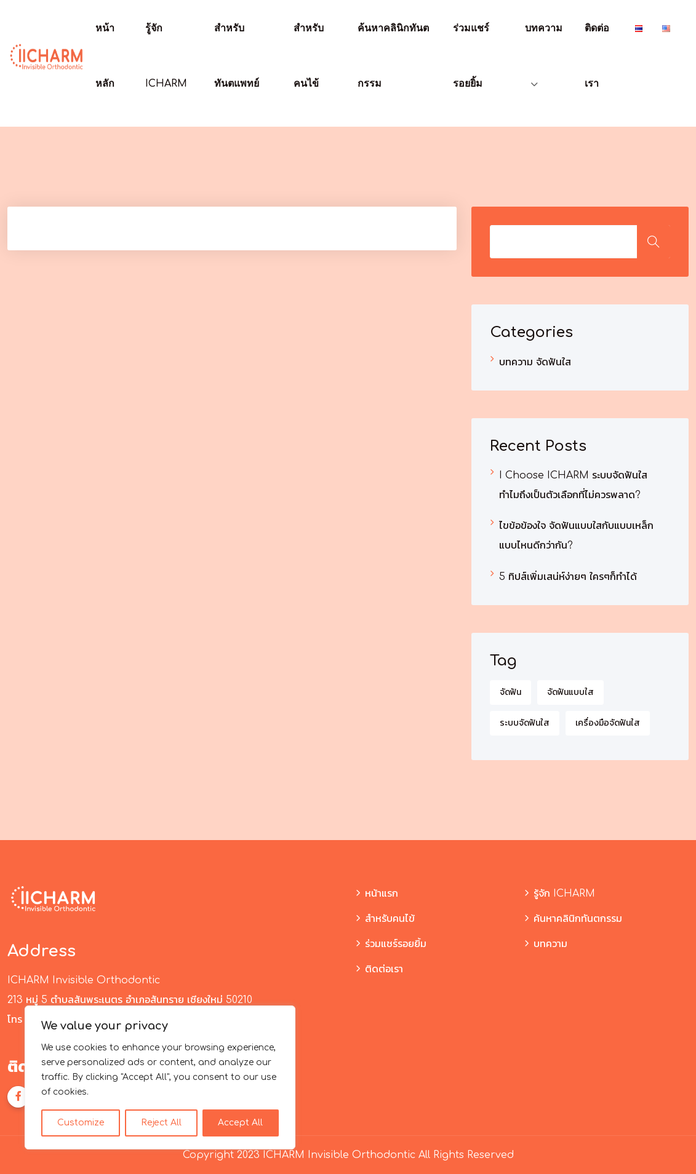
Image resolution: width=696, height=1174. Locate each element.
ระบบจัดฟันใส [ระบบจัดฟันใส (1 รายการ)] (525, 722)
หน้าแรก (381, 893)
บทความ (543, 28)
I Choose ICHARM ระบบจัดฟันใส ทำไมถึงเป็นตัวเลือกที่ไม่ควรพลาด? (573, 485)
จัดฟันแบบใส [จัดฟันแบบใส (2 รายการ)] (570, 692)
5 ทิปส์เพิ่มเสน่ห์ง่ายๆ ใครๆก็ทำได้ (568, 576)
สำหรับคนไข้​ (390, 918)
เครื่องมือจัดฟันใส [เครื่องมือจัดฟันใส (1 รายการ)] (607, 722)
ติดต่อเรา (384, 969)
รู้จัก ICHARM (564, 893)
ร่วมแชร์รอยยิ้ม (395, 944)
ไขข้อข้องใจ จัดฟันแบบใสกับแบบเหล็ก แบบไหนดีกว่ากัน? (576, 535)
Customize (81, 1122)
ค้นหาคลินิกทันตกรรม (578, 918)
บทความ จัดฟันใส (535, 362)
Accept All (240, 1122)
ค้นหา (653, 241)
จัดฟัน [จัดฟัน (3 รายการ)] (510, 692)
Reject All (161, 1122)
